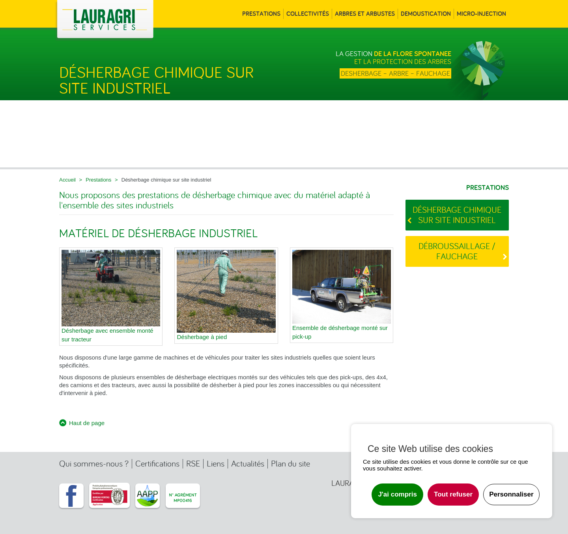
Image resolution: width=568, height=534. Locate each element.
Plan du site (290, 463)
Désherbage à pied (202, 337)
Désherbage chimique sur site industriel (457, 215)
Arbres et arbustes (365, 13)
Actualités (247, 463)
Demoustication (426, 13)
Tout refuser (453, 494)
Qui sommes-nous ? (94, 463)
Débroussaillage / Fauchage (457, 251)
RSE (193, 463)
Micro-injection (481, 13)
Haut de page (87, 423)
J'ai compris (397, 494)
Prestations (261, 13)
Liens (215, 463)
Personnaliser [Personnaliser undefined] (511, 494)
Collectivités (307, 13)
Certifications (157, 463)
